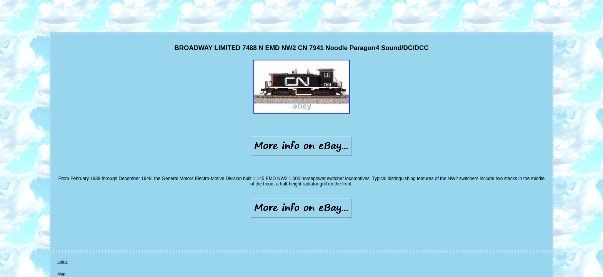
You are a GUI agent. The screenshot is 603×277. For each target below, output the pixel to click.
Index (62, 224)
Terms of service (169, 224)
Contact (100, 224)
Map (80, 224)
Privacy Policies (130, 224)
